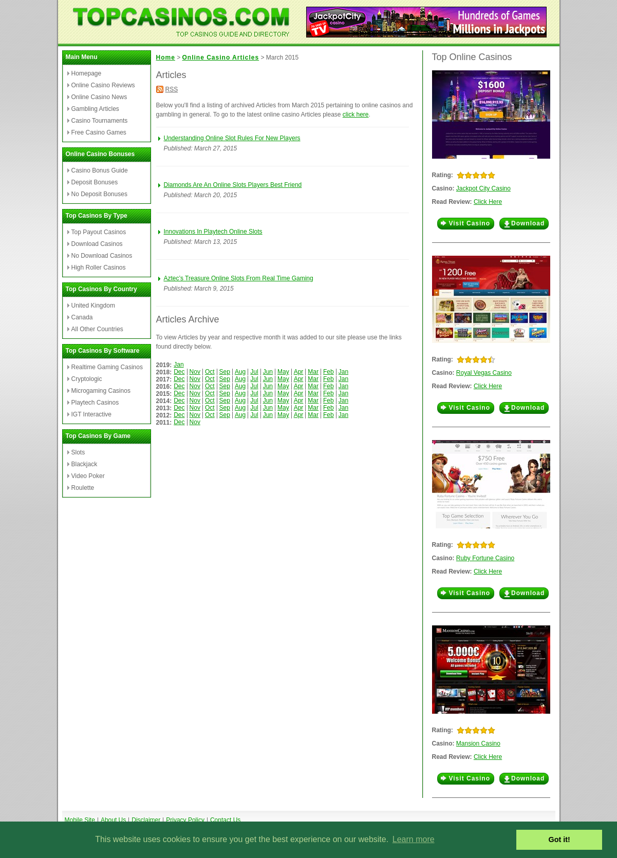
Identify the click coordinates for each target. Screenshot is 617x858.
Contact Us (225, 820)
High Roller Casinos (98, 267)
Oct (210, 371)
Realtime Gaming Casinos (107, 367)
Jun (268, 371)
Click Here (488, 201)
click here (356, 114)
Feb (328, 371)
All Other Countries (97, 329)
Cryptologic (86, 379)
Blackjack (84, 464)
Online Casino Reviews (103, 85)
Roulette (83, 487)
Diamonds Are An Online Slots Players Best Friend (233, 184)
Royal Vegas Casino (484, 372)
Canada (82, 317)
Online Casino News (99, 97)
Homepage (86, 73)
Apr (299, 371)
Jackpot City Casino (483, 188)
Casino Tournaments (99, 120)
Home (165, 57)
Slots (78, 452)
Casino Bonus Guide (99, 170)
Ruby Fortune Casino (485, 558)
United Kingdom (93, 305)
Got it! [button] (559, 839)
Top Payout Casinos (98, 232)
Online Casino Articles (220, 57)
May (283, 371)
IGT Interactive (91, 414)
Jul (254, 371)
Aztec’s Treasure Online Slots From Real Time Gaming (238, 278)
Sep (224, 371)
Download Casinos (97, 243)
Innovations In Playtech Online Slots (213, 231)
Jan (178, 364)
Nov (195, 371)
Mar (313, 371)
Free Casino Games (98, 132)
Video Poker (88, 476)
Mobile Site (80, 820)
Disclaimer (146, 820)
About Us (113, 820)
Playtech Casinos (95, 402)
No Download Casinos (102, 255)
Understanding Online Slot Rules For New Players (232, 138)
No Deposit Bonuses (99, 194)
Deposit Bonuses (94, 182)
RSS (171, 89)
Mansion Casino (478, 743)
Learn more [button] (413, 839)
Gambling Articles (95, 108)
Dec (179, 371)
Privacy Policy (185, 820)
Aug (240, 371)
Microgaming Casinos (100, 390)
